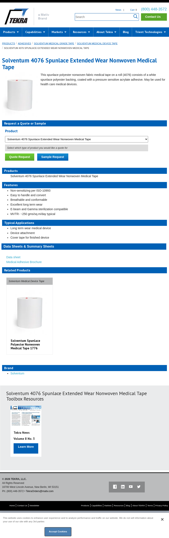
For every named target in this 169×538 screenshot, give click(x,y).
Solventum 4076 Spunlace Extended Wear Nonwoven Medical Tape (46, 48)
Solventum (17, 373)
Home (12, 505)
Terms (150, 505)
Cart (132, 10)
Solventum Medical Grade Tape (54, 43)
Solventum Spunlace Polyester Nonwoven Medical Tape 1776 (25, 344)
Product (11, 130)
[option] (29, 316)
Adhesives (24, 43)
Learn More (26, 446)
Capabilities (33, 32)
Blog (126, 32)
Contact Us (153, 16)
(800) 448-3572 (154, 9)
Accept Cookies (58, 531)
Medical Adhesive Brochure (24, 262)
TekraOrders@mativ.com (39, 491)
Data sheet (13, 257)
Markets (57, 32)
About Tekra (105, 32)
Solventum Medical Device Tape (97, 43)
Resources (79, 32)
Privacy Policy (161, 505)
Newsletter (34, 505)
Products (9, 32)
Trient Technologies (148, 32)
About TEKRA (138, 505)
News (118, 10)
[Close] (162, 519)
